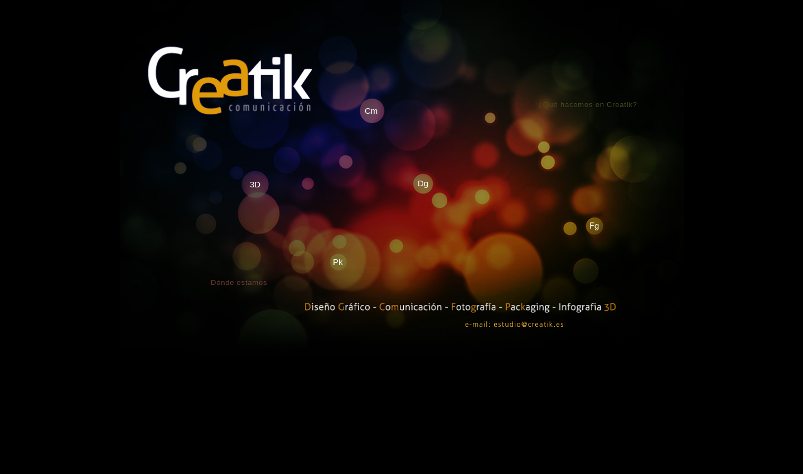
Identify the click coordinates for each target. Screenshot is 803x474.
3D (255, 184)
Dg (423, 183)
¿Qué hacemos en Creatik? (587, 104)
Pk (338, 262)
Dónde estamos (239, 282)
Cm (371, 110)
